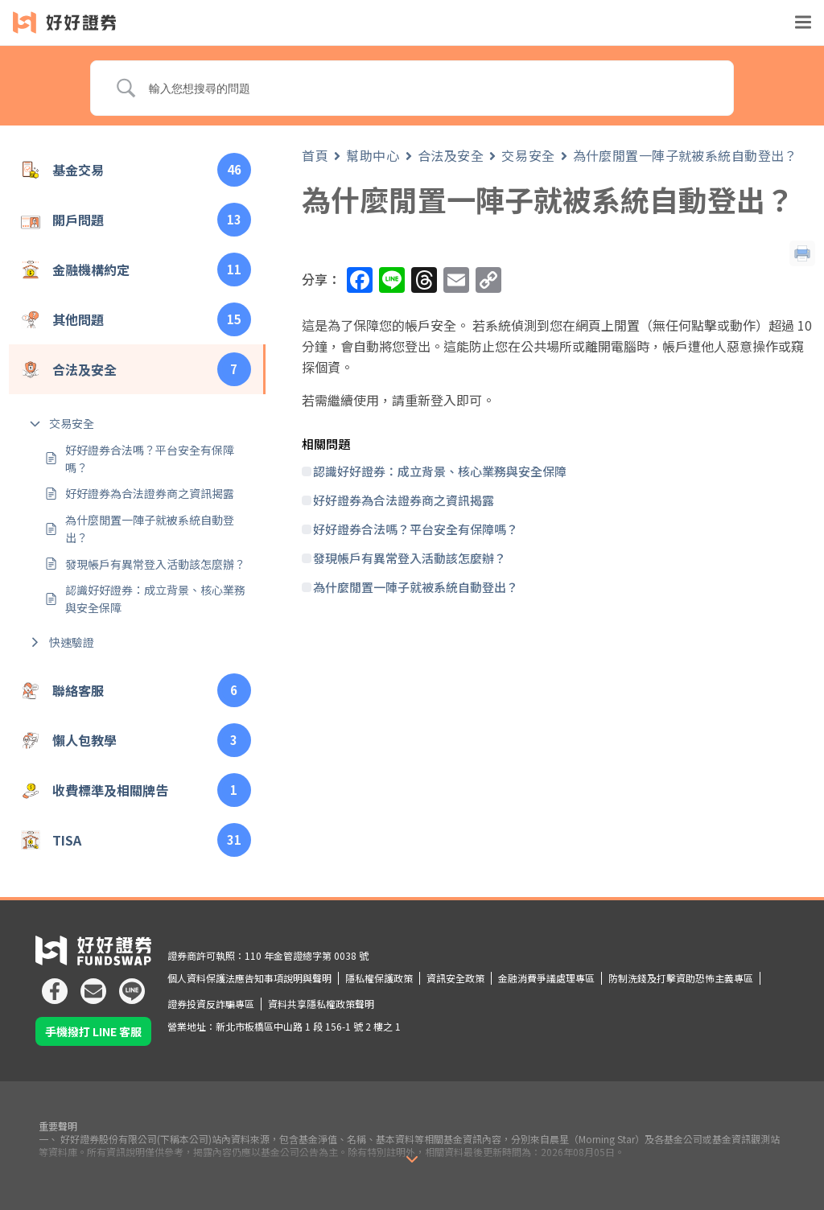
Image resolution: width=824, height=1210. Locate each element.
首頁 (315, 155)
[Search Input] (429, 88)
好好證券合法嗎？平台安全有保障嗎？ (149, 458)
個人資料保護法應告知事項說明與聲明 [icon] (249, 978)
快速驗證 (71, 642)
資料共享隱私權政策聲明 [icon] (321, 1003)
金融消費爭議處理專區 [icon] (546, 978)
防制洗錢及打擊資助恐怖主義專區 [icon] (680, 978)
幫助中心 (372, 155)
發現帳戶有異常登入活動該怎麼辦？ (155, 564)
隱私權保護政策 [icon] (379, 978)
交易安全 (71, 423)
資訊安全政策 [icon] (455, 978)
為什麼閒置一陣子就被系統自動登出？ (149, 528)
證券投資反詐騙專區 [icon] (210, 1003)
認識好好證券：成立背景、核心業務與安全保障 (155, 598)
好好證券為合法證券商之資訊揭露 (149, 493)
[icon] (54, 984)
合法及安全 (451, 155)
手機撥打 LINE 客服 (93, 1031)
